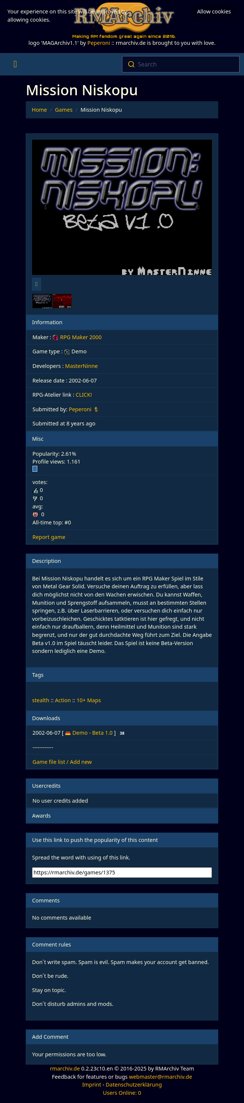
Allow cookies (214, 11)
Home (39, 109)
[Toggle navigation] (15, 64)
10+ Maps (88, 700)
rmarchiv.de (65, 1068)
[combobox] (181, 64)
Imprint (91, 1084)
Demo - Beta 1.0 (93, 732)
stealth (40, 700)
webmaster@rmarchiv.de (160, 1076)
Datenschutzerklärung (134, 1084)
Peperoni (98, 42)
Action (63, 700)
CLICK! (84, 394)
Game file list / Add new (62, 761)
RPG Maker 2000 (77, 337)
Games (63, 109)
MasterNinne (81, 365)
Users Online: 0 (122, 1092)
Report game (48, 536)
